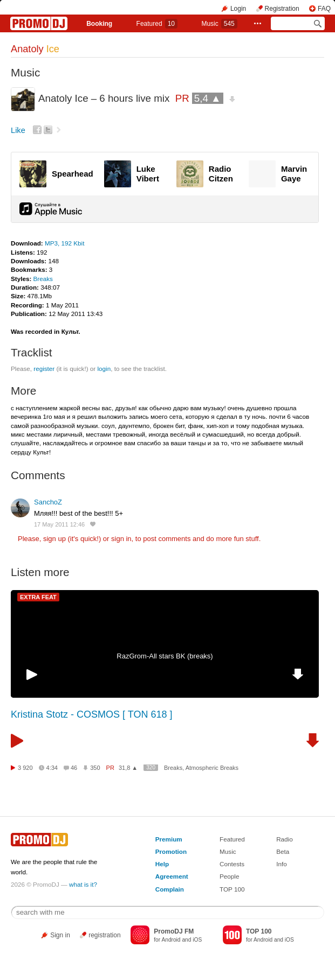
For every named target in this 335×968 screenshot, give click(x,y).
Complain (169, 889)
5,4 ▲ (207, 98)
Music (219, 24)
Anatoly (35, 49)
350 (95, 767)
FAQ (324, 8)
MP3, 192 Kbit (64, 243)
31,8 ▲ (128, 767)
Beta (282, 851)
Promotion (171, 851)
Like (18, 130)
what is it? (83, 884)
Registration (282, 8)
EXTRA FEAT (38, 597)
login (104, 368)
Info (281, 863)
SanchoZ (48, 502)
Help (162, 863)
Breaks (43, 278)
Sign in (60, 935)
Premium (168, 839)
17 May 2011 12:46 (59, 524)
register (43, 368)
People (229, 876)
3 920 (25, 767)
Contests (232, 863)
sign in (121, 539)
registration (104, 935)
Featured (156, 24)
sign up (54, 539)
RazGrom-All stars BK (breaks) (165, 656)
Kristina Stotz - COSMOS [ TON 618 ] (91, 714)
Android (170, 940)
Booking (99, 23)
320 (150, 767)
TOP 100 (232, 889)
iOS (197, 940)
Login (238, 8)
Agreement (171, 876)
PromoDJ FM (174, 931)
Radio (284, 839)
